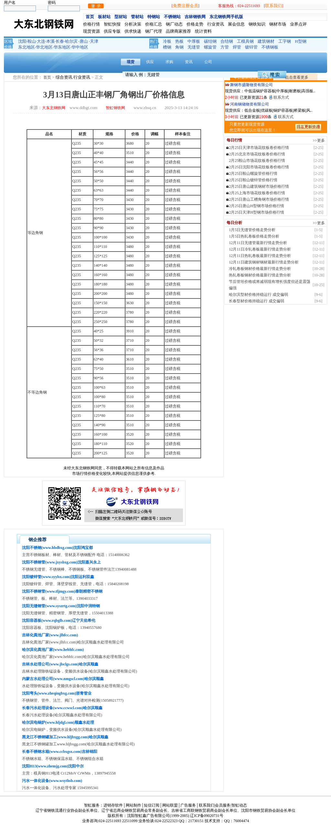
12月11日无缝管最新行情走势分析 (258, 242)
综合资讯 (64, 77)
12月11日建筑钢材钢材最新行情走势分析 (264, 262)
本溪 (50, 41)
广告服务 (188, 805)
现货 (130, 62)
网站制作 (133, 805)
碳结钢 (210, 41)
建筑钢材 (266, 41)
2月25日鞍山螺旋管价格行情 (253, 173)
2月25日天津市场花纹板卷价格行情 (259, 147)
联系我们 (273, 5)
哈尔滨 (71, 41)
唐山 (84, 41)
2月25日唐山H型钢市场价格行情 (256, 206)
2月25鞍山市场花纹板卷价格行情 (257, 160)
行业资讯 (82, 77)
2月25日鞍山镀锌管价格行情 (253, 180)
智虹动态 (239, 805)
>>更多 (319, 140)
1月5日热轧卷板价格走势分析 (254, 236)
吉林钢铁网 (195, 16)
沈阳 (22, 41)
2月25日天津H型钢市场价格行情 (256, 212)
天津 (94, 41)
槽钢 (167, 47)
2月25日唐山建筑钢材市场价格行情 (259, 186)
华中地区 (79, 47)
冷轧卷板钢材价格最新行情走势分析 (260, 268)
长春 (60, 41)
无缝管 (193, 47)
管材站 (137, 16)
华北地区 (44, 47)
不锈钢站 (172, 16)
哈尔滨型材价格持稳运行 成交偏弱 (258, 294)
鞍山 (31, 41)
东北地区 (26, 47)
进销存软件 (113, 805)
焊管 (237, 47)
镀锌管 (251, 47)
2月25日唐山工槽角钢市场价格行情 (259, 199)
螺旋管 (210, 47)
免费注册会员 (185, 5)
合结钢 (226, 41)
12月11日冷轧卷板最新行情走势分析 (260, 249)
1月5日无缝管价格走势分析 (252, 230)
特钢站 (153, 16)
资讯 (189, 62)
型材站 (120, 16)
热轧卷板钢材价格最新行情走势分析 (260, 275)
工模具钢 (245, 41)
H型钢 (300, 41)
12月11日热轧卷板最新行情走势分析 (260, 255)
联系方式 (281, 97)
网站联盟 (170, 805)
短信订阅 (151, 805)
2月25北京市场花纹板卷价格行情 (257, 154)
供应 (150, 62)
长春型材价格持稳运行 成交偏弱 (256, 301)
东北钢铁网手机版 (226, 16)
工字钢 (284, 41)
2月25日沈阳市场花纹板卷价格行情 (259, 167)
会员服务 (222, 805)
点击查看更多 (296, 77)
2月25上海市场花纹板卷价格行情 (257, 193)
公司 (208, 62)
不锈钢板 (270, 47)
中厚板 (193, 41)
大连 (41, 41)
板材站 (104, 16)
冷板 (167, 41)
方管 (224, 47)
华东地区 (62, 47)
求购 (169, 62)
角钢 (179, 47)
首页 (90, 16)
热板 (179, 41)
